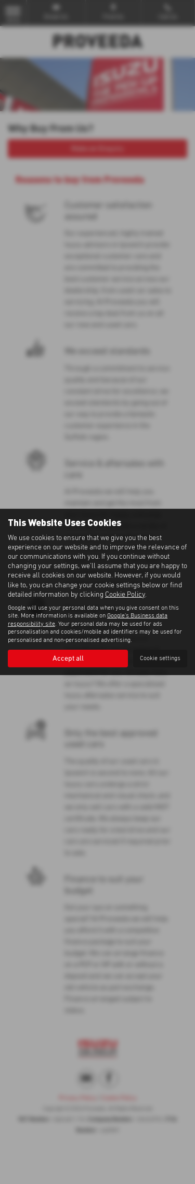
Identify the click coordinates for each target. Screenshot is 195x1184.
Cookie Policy (125, 594)
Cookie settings (160, 658)
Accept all (68, 658)
